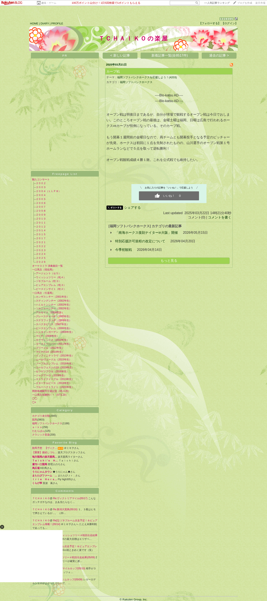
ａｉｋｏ (37, 427)
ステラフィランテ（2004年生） (54, 320)
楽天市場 (260, 2)
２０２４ (41, 254)
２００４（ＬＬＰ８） (48, 191)
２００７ (41, 206)
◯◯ (34, 398)
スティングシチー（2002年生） (54, 300)
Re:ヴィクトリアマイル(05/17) (70, 498)
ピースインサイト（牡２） (51, 289)
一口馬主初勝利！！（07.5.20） (50, 394)
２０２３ (41, 250)
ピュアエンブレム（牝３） (51, 285)
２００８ (41, 210)
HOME (34, 23)
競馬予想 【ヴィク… (44, 448)
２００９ (41, 214)
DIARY (45, 23)
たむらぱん (38, 430)
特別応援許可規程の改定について (140, 241)
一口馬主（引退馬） (43, 293)
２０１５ (41, 234)
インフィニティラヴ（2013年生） (55, 355)
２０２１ (41, 242)
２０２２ (41, 246)
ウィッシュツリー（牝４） (51, 277)
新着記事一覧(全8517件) (169, 55)
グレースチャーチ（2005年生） (54, 316)
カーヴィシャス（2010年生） (52, 339)
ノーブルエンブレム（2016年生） (55, 363)
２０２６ (41, 261)
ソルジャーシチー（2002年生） (54, 308)
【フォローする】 (210, 23)
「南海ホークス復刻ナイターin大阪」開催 (146, 232)
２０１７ (41, 238)
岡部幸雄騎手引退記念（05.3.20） (51, 391)
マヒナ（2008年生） (47, 336)
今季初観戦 (123, 249)
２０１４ (41, 230)
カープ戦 (113, 71)
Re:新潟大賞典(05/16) (65, 509)
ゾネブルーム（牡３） (48, 281)
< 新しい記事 (120, 55)
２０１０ (41, 218)
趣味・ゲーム (48, 2)
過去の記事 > (219, 55)
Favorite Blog (65, 442)
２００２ (41, 183)
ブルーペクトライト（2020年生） (55, 387)
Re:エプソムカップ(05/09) (68, 579)
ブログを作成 (244, 2)
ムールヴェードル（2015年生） (54, 359)
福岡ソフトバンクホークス (47, 423)
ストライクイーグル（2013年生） (55, 379)
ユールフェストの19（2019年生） (55, 367)
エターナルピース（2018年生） (54, 383)
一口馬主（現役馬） (43, 269)
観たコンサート (41, 179)
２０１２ (41, 226)
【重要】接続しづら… (44, 452)
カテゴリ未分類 (41, 415)
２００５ (41, 199)
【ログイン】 (230, 23)
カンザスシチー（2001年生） (52, 296)
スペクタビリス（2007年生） (52, 324)
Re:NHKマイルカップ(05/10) (69, 568)
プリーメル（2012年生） (50, 347)
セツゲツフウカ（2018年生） (52, 371)
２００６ (41, 203)
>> (217, 2)
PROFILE (57, 23)
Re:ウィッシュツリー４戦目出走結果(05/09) (71, 557)
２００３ (41, 187)
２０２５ (41, 257)
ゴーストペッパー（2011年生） (54, 343)
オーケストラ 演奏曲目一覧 (47, 265)
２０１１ (41, 222)
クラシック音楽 (41, 434)
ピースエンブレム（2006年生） (54, 328)
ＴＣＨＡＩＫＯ (41, 498)
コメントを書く (219, 217)
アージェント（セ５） (48, 273)
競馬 (34, 419)
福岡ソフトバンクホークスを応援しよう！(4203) (147, 77)
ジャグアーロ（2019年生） (51, 375)
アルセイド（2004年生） (50, 312)
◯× (34, 402)
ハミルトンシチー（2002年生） (54, 304)
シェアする (132, 207)
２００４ (41, 195)
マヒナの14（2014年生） (50, 351)
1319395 (226, 18)
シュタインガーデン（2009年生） (55, 332)
